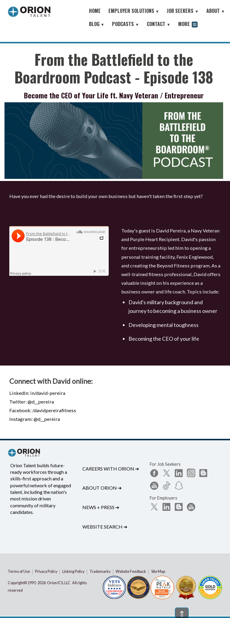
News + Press (100, 507)
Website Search (104, 526)
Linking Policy (73, 571)
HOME (95, 10)
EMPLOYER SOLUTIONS (133, 10)
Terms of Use (19, 571)
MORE (188, 24)
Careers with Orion (110, 468)
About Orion (102, 488)
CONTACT (158, 24)
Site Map (158, 571)
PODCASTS (125, 24)
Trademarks (100, 571)
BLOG (97, 24)
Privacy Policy (46, 571)
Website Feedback (131, 571)
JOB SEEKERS (183, 10)
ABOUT (215, 10)
